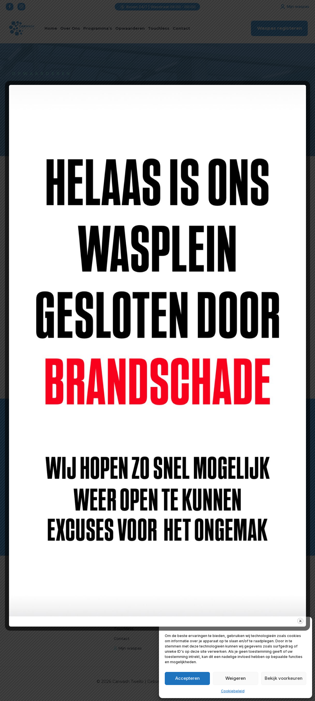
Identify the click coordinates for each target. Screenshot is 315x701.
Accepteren (187, 678)
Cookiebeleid (233, 691)
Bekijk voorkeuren (283, 678)
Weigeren (235, 678)
